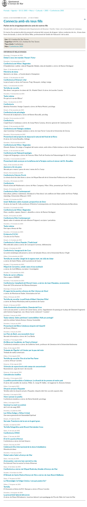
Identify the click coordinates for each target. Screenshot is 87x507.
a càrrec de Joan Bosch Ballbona (33, 475)
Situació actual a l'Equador (14, 388)
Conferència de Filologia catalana (17, 128)
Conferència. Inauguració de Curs (17, 250)
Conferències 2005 (57, 10)
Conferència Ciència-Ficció (15, 175)
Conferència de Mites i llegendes (17, 63)
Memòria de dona (11, 71)
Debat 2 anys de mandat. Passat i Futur (20, 57)
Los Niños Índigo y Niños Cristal (17, 413)
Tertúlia (7, 486)
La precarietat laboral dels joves (17, 494)
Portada (6, 10)
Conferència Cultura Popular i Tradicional (20, 242)
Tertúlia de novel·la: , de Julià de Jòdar (29, 258)
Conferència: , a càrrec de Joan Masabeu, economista (36, 283)
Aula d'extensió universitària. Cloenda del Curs (23, 307)
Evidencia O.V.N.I (11, 234)
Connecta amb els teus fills (23, 21)
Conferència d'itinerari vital (15, 79)
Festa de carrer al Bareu (13, 274)
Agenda (14, 10)
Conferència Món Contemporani (17, 191)
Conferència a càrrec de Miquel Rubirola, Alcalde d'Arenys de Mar (31, 469)
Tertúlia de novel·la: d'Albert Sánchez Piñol (26, 299)
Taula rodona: (28, 317)
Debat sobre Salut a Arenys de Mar (18, 455)
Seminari (15, 405)
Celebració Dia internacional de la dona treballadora (25, 446)
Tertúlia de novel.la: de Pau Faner (21, 358)
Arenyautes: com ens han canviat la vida (20, 461)
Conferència (9, 104)
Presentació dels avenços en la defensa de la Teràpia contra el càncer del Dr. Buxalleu (38, 161)
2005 (46, 10)
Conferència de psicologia (14, 112)
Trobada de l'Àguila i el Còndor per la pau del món (24, 350)
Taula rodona (9, 96)
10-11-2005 (23, 10)
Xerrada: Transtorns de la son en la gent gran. (22, 421)
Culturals (39, 10)
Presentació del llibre (24, 325)
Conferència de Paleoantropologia (18, 153)
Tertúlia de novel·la (11, 88)
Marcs (31, 10)
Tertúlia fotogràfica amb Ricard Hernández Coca (23, 427)
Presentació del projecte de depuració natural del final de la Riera (30, 136)
